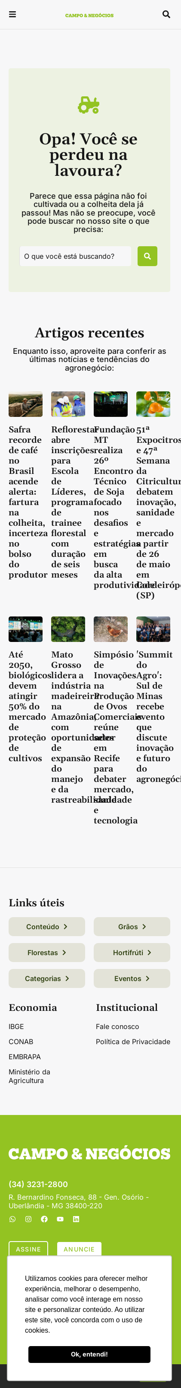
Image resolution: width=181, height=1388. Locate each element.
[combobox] (75, 256)
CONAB (21, 1041)
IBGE (16, 1026)
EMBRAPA (25, 1056)
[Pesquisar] (147, 256)
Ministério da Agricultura (29, 1076)
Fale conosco (117, 1026)
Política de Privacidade (133, 1041)
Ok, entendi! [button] (89, 1354)
